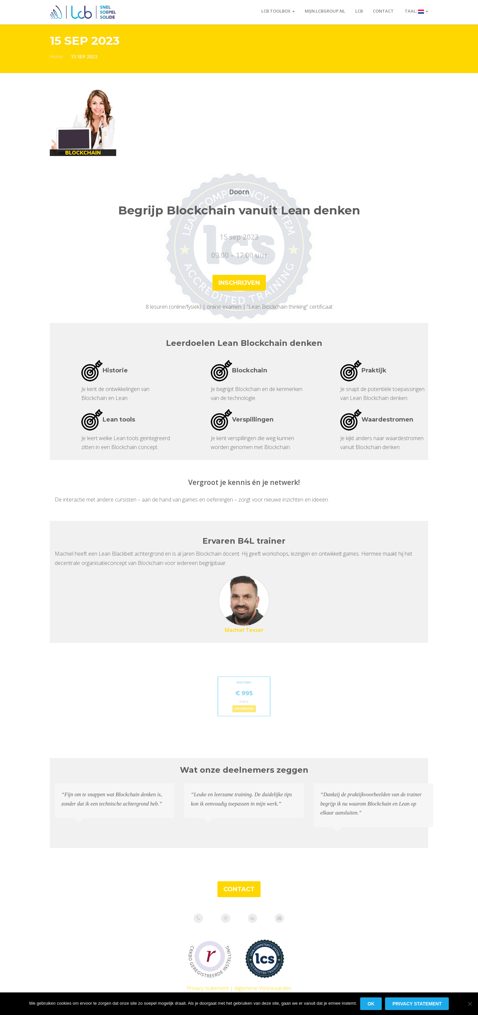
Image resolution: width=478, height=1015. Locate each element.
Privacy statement (208, 988)
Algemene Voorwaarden (262, 988)
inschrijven (239, 282)
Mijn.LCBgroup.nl (325, 11)
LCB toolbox (278, 11)
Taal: (416, 11)
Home (56, 56)
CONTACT (239, 889)
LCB (359, 11)
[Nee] (469, 1003)
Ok (370, 1003)
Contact (383, 11)
